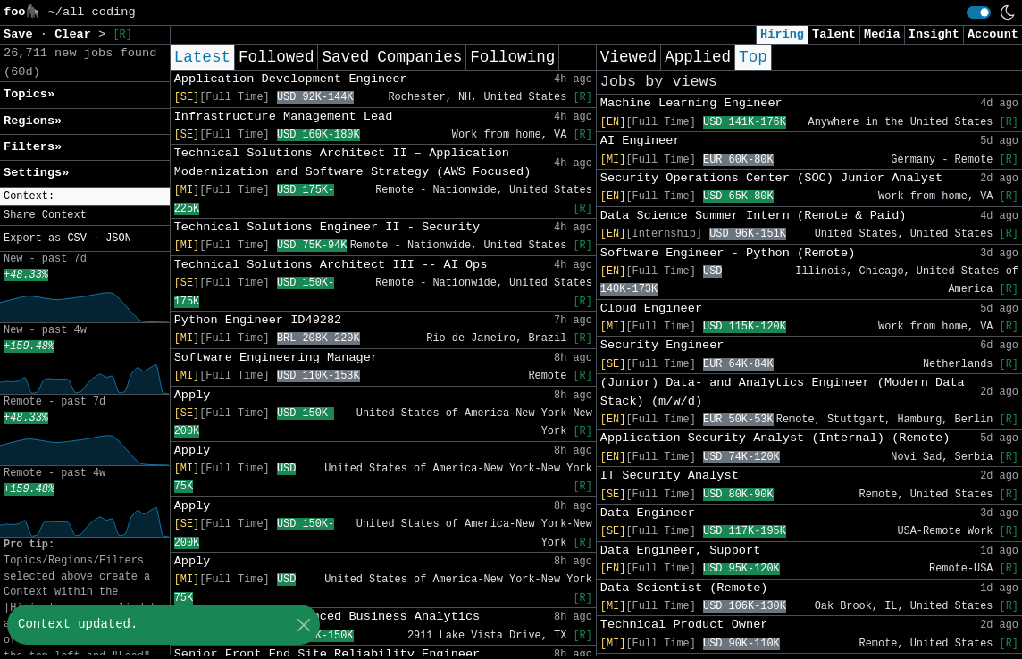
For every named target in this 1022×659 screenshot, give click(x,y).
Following (512, 57)
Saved (345, 57)
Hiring (782, 34)
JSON (118, 238)
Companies (419, 57)
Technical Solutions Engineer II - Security (327, 227)
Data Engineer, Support (680, 550)
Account (993, 34)
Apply (192, 395)
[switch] (979, 12)
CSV (76, 238)
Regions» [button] (33, 121)
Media (882, 34)
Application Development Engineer (290, 79)
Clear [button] (76, 34)
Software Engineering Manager (276, 357)
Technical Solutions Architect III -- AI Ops (331, 264)
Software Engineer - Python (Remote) (728, 253)
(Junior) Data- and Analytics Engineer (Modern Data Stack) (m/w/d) (782, 391)
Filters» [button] (33, 147)
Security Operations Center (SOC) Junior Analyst (771, 178)
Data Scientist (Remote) (684, 588)
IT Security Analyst (669, 475)
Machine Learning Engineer (691, 103)
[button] (85, 197)
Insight (934, 34)
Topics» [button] (29, 94)
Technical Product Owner (684, 624)
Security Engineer (662, 345)
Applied (698, 57)
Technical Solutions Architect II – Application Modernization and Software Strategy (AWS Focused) (353, 162)
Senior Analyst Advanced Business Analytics (327, 616)
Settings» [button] (36, 172)
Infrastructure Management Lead (283, 116)
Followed (276, 57)
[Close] (303, 624)
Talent (834, 34)
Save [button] (22, 34)
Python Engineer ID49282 (258, 320)
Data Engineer (647, 513)
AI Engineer (640, 140)
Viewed (628, 57)
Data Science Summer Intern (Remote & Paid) (753, 215)
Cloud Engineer (651, 308)
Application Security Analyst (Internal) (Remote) (775, 438)
